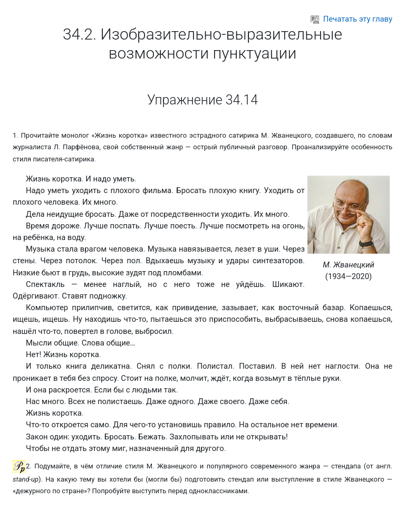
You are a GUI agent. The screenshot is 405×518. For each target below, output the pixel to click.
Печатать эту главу (351, 19)
